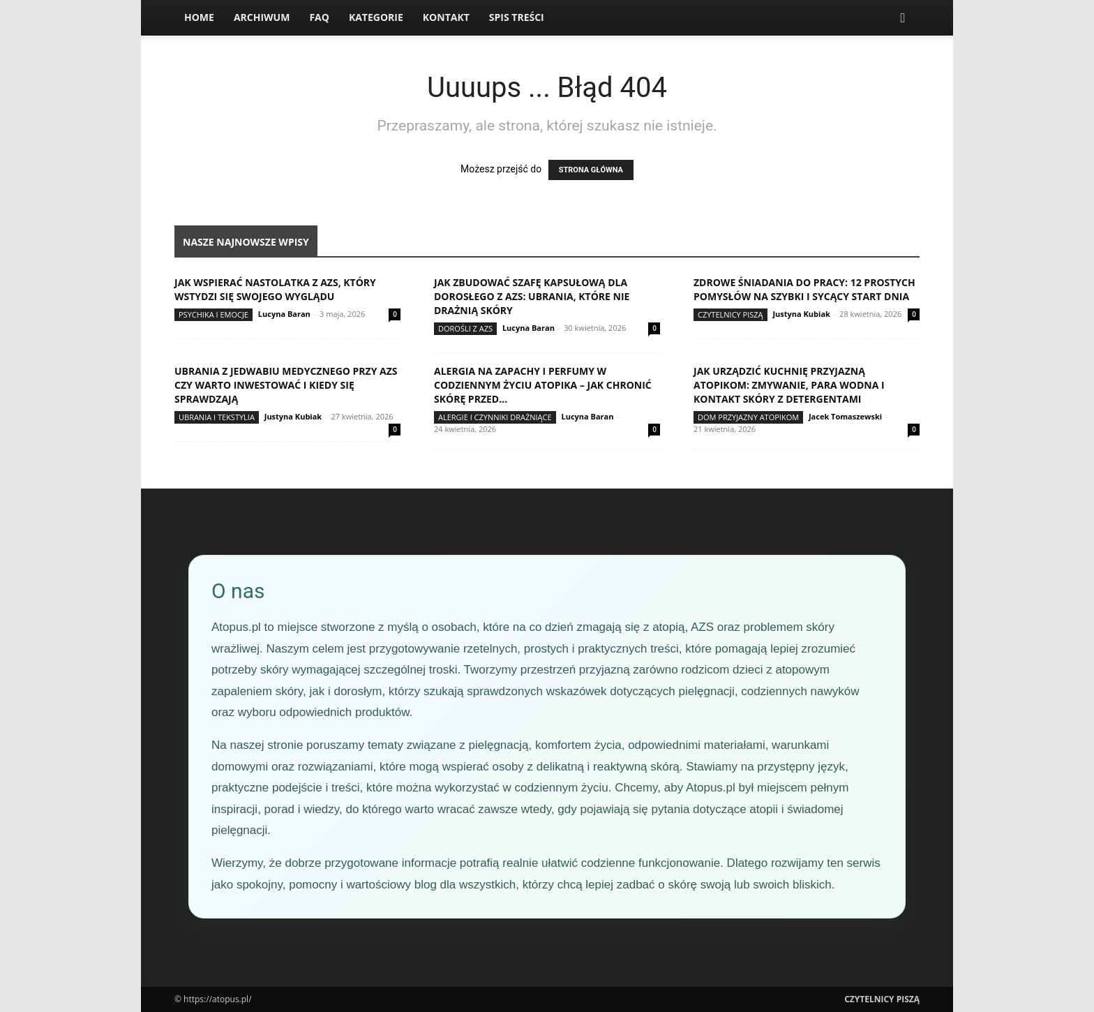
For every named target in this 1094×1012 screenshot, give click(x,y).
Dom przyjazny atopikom (748, 417)
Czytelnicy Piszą (730, 314)
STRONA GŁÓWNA (591, 169)
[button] (903, 18)
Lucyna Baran (284, 313)
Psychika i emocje (213, 314)
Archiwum (262, 17)
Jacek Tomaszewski (845, 416)
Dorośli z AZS (465, 328)
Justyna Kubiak (801, 313)
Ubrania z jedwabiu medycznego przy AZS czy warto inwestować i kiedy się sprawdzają (286, 384)
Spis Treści (516, 17)
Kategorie (376, 17)
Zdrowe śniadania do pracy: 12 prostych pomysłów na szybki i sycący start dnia (804, 289)
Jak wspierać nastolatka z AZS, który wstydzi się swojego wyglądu (275, 289)
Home (199, 17)
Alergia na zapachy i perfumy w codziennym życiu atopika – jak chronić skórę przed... (543, 384)
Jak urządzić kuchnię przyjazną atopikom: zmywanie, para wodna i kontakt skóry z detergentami (789, 384)
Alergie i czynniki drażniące (495, 417)
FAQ (319, 17)
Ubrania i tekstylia (217, 417)
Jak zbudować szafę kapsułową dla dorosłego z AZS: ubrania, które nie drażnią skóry (531, 296)
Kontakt (446, 17)
